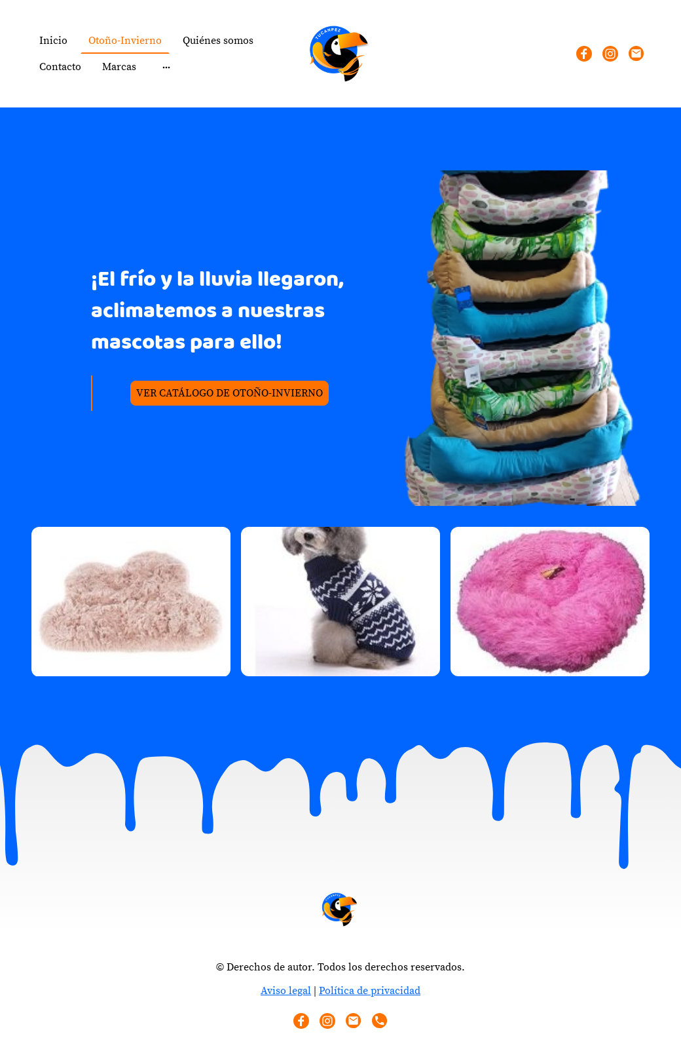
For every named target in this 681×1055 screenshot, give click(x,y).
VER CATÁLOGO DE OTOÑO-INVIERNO (229, 393)
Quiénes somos (218, 40)
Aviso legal (286, 990)
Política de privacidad (369, 990)
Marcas (119, 66)
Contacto (60, 66)
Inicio (53, 40)
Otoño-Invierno (125, 40)
